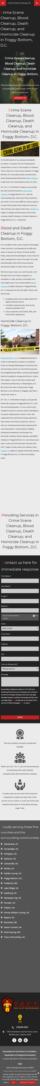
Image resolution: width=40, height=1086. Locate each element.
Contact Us (20, 98)
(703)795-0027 (22, 1027)
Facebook (14, 1040)
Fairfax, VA (8, 868)
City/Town (5, 634)
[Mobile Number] (20, 610)
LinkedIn (20, 1040)
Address (4, 644)
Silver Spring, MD (11, 932)
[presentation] (17, 710)
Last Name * (6, 586)
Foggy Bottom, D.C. (8, 358)
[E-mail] (20, 601)
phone (37, 3)
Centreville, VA (10, 864)
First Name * (6, 576)
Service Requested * (9, 664)
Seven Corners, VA (12, 927)
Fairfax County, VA (12, 873)
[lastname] (20, 591)
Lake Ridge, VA (10, 888)
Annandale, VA (10, 849)
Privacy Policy (27, 1083)
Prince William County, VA (16, 913)
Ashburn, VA (9, 859)
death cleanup (32, 178)
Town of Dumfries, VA (14, 937)
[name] (20, 581)
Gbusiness (26, 1040)
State (3, 623)
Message (4, 674)
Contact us (34, 209)
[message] (20, 682)
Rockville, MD (10, 922)
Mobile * (4, 606)
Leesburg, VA (10, 893)
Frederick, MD (10, 883)
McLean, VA (9, 903)
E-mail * (4, 596)
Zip (2, 654)
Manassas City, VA (12, 898)
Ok (13, 1083)
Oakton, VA (9, 908)
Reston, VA (8, 917)
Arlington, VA (10, 854)
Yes (36, 616)
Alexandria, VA (10, 844)
